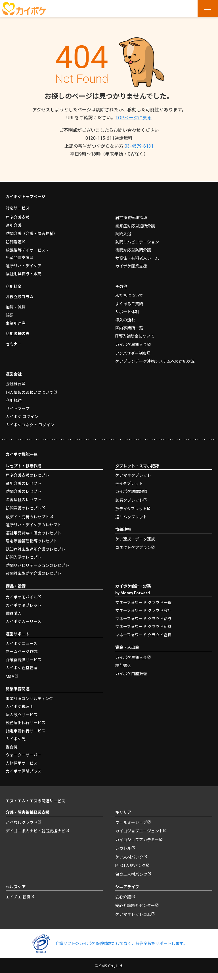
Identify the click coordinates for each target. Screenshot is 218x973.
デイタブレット (129, 482)
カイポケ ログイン (22, 415)
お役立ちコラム (19, 295)
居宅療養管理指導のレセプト (31, 540)
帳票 (10, 314)
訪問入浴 (123, 232)
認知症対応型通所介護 (135, 224)
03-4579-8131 (139, 146)
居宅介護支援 (18, 216)
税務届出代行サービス (25, 721)
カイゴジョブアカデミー (137, 838)
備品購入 (14, 612)
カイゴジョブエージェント (139, 830)
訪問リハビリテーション (137, 241)
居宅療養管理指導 (131, 216)
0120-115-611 (109, 138)
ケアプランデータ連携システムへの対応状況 (155, 360)
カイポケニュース (21, 642)
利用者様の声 (18, 332)
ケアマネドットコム (133, 913)
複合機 (12, 746)
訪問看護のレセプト (23, 507)
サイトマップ (18, 407)
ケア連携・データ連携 (135, 538)
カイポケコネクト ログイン (30, 423)
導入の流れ (125, 319)
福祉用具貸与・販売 (23, 272)
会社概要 (14, 382)
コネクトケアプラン (133, 546)
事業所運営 (16, 322)
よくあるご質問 (129, 302)
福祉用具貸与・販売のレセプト (33, 532)
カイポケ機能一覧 (21, 453)
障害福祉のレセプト (23, 498)
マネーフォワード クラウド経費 (143, 633)
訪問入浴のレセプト (23, 556)
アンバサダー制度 (131, 352)
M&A (10, 675)
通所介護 (14, 224)
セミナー (14, 343)
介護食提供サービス (23, 658)
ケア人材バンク (129, 856)
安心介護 (123, 896)
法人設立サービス (21, 713)
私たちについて (129, 294)
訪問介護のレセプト (23, 490)
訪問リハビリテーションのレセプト (37, 564)
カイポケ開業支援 (131, 265)
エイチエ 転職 (18, 896)
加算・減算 (16, 306)
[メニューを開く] (208, 8)
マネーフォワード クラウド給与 (143, 617)
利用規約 (14, 399)
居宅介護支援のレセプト (27, 474)
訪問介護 (31, 232)
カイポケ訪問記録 (131, 490)
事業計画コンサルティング (29, 697)
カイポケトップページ (25, 195)
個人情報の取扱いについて (29, 391)
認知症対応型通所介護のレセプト (35, 548)
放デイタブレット (131, 507)
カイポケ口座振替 (131, 672)
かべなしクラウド (21, 821)
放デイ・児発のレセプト (27, 516)
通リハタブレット (131, 516)
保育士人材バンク (131, 873)
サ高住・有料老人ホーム (137, 257)
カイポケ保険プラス (23, 770)
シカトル (123, 847)
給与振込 (123, 664)
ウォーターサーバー (23, 754)
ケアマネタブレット (133, 474)
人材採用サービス (21, 762)
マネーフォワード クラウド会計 (143, 609)
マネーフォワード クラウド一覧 (143, 601)
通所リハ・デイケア (23, 264)
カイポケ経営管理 (21, 666)
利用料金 (14, 285)
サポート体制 (127, 310)
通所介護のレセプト (23, 482)
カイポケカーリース (23, 620)
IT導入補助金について (134, 335)
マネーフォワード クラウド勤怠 (143, 625)
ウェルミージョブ (131, 821)
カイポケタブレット (23, 604)
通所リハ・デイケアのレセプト (33, 524)
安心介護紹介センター (135, 904)
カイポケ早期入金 (131, 343)
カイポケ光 (16, 737)
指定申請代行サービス (25, 730)
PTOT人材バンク (130, 864)
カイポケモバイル (21, 596)
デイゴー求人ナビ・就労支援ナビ (35, 830)
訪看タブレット (129, 499)
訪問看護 (14, 241)
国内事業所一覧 (129, 327)
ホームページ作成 (21, 650)
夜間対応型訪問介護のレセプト (33, 572)
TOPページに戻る (134, 117)
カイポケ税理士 (19, 705)
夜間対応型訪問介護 (133, 249)
